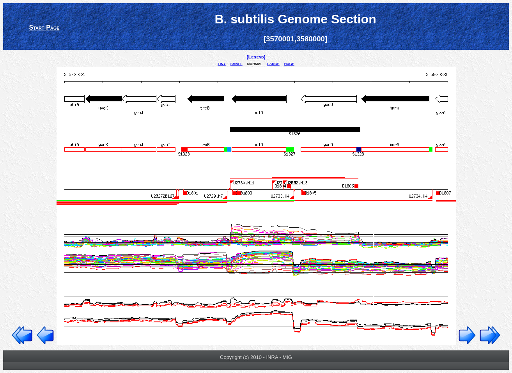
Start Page (44, 27)
